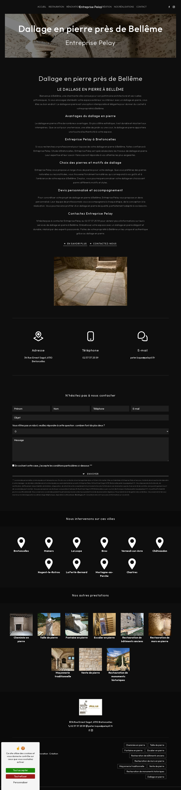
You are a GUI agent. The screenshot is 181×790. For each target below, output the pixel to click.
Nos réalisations (124, 6)
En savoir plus (74, 244)
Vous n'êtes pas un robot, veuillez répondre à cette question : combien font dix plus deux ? (58, 411)
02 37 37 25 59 (90, 358)
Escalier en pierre (155, 752)
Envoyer (93, 459)
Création (106, 6)
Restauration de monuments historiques (145, 776)
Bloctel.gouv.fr (80, 481)
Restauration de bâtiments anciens (147, 758)
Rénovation (73, 6)
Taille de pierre (156, 746)
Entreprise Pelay (90, 7)
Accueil (41, 6)
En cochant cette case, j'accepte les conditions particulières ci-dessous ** (53, 451)
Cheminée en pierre (133, 746)
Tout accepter (20, 770)
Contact (141, 6)
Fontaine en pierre (131, 752)
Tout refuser (20, 776)
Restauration (56, 6)
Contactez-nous (103, 244)
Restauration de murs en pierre (149, 764)
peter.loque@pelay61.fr (142, 358)
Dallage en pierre (155, 782)
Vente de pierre (156, 770)
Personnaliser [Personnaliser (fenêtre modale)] (20, 782)
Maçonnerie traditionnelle (129, 770)
